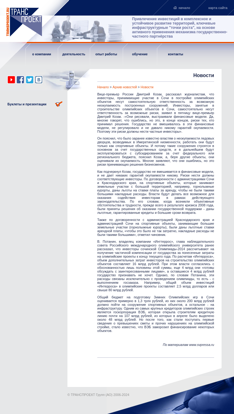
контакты (175, 54)
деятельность (73, 54)
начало (184, 8)
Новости (147, 87)
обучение (140, 54)
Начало (103, 87)
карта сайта (218, 8)
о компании (41, 54)
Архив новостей (124, 87)
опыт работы (106, 54)
